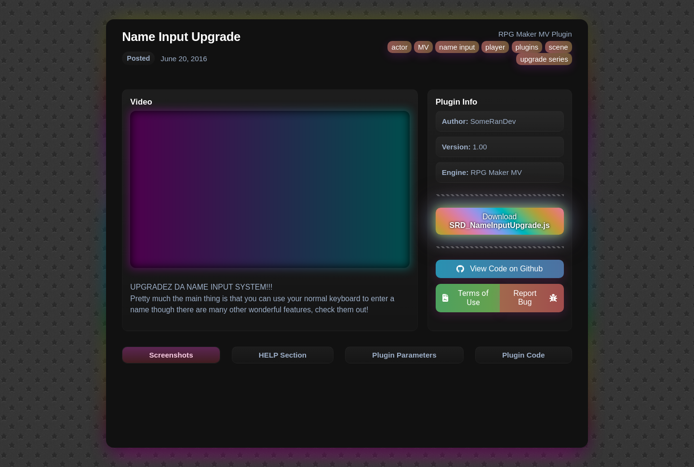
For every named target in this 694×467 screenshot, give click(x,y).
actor (399, 47)
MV (423, 47)
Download (500, 221)
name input (457, 47)
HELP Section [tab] (283, 355)
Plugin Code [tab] (523, 355)
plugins (527, 47)
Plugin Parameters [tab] (404, 355)
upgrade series (544, 59)
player (495, 47)
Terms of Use (465, 298)
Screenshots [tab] (171, 355)
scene (558, 47)
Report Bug (535, 297)
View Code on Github (499, 269)
